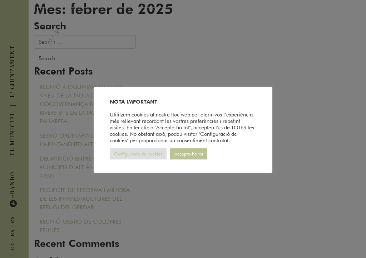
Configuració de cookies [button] (138, 154)
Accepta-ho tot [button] (188, 154)
